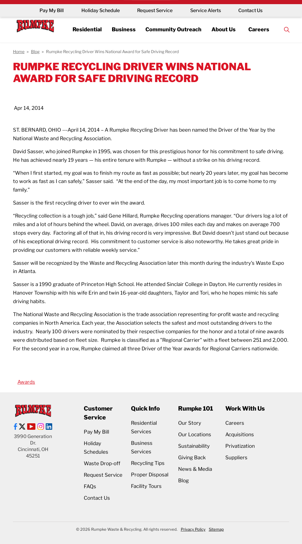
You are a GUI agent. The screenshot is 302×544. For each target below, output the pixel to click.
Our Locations (194, 434)
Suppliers (236, 457)
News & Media (195, 469)
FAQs (90, 486)
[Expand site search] (287, 29)
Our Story (189, 423)
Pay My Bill (51, 10)
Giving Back (192, 457)
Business (123, 29)
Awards (26, 382)
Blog (183, 480)
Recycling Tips (148, 463)
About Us (224, 29)
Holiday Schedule (100, 10)
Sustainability (194, 446)
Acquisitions (239, 434)
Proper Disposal (149, 475)
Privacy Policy (193, 529)
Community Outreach (174, 29)
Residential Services (144, 427)
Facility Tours (146, 486)
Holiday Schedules (96, 447)
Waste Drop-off (102, 463)
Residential (86, 29)
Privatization (240, 446)
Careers (259, 29)
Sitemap (216, 529)
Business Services (141, 447)
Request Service (155, 10)
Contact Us (251, 10)
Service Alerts (205, 10)
